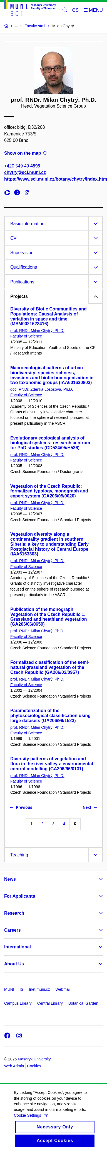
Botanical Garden (83, 1003)
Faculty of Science (26, 336)
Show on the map (25, 153)
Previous (21, 807)
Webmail (63, 989)
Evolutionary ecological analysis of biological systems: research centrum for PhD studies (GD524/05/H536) (50, 443)
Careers (12, 930)
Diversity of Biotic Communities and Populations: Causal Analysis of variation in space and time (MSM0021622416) (48, 316)
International (17, 946)
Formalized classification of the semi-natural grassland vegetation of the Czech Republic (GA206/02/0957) (49, 667)
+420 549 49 (22, 166)
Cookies (34, 1066)
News (10, 879)
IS (21, 989)
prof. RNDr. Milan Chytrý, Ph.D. (37, 330)
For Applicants (19, 896)
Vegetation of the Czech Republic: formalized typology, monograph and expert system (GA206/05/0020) (49, 491)
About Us (14, 963)
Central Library (50, 1003)
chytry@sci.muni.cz (25, 172)
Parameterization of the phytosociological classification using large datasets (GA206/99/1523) (50, 715)
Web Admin (14, 1066)
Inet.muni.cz (39, 989)
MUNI (9, 989)
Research (14, 913)
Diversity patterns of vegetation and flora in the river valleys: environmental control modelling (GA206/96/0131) (51, 763)
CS (75, 10)
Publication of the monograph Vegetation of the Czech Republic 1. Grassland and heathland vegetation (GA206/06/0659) (48, 617)
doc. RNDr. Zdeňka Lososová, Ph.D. (41, 389)
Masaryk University (34, 1059)
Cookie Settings (31, 1121)
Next (90, 807)
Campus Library (18, 1003)
